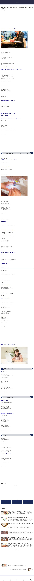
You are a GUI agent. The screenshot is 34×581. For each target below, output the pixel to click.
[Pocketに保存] (6, 503)
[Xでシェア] (6, 501)
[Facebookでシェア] (17, 501)
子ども (2, 483)
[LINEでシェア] (17, 503)
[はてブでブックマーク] (28, 501)
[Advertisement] (8, 18)
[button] (28, 503)
